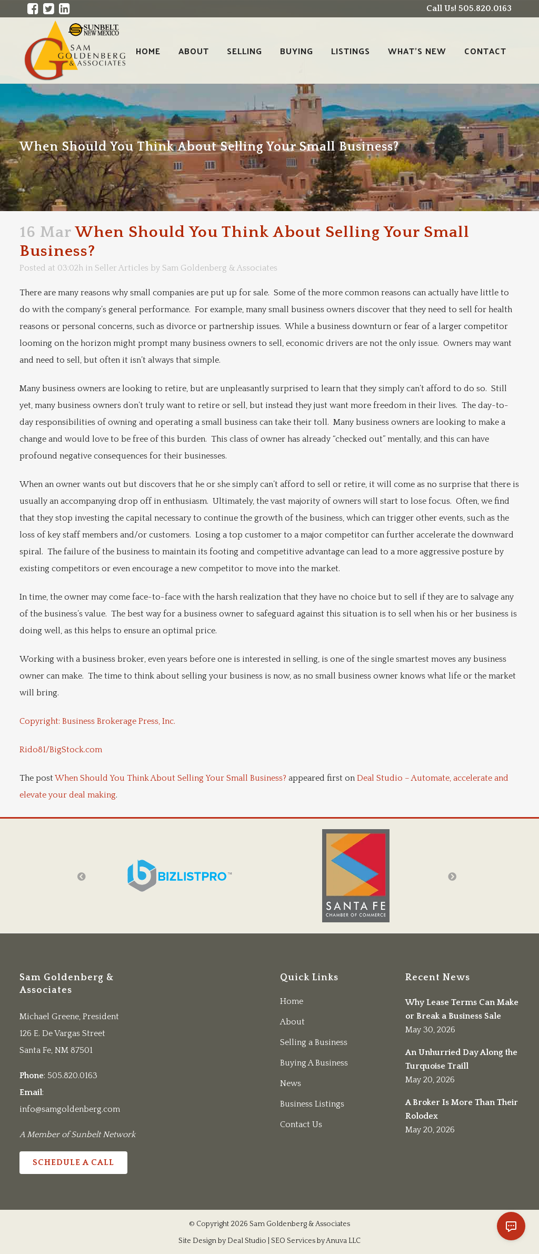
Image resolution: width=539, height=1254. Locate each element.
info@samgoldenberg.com (69, 1109)
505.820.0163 (72, 1075)
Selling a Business (313, 1042)
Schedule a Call (73, 1162)
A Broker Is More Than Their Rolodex (461, 1109)
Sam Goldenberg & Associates (219, 268)
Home (291, 1001)
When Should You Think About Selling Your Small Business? (170, 778)
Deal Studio (246, 1241)
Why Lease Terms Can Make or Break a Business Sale (461, 1009)
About (292, 1022)
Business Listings (312, 1104)
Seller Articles (121, 268)
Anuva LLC (343, 1241)
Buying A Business (314, 1063)
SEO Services (293, 1241)
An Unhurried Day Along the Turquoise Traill (461, 1059)
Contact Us (301, 1124)
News (290, 1083)
